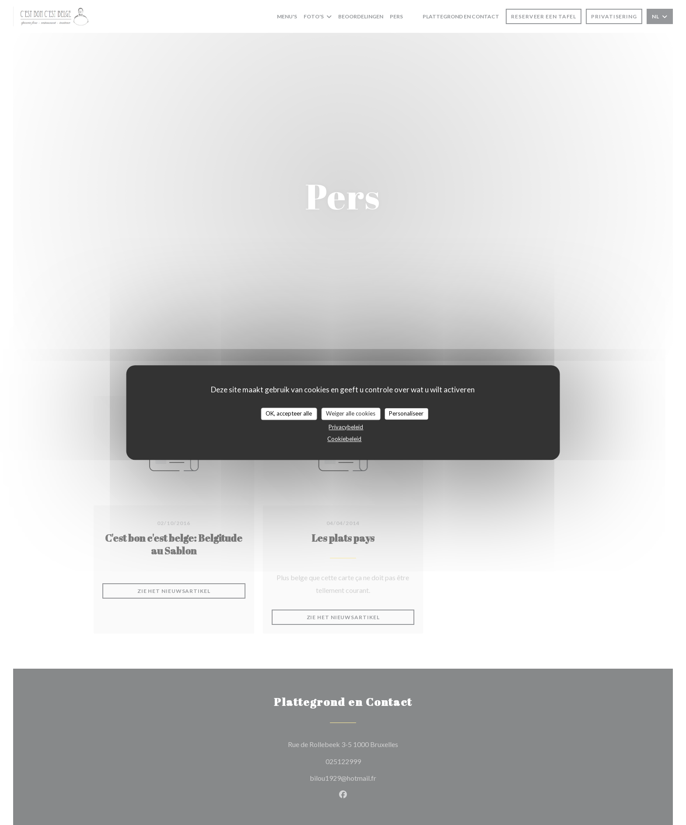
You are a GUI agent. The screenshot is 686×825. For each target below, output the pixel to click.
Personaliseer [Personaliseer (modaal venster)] (406, 413)
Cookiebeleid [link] (344, 438)
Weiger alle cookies (350, 413)
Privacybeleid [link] (346, 426)
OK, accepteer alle (289, 413)
